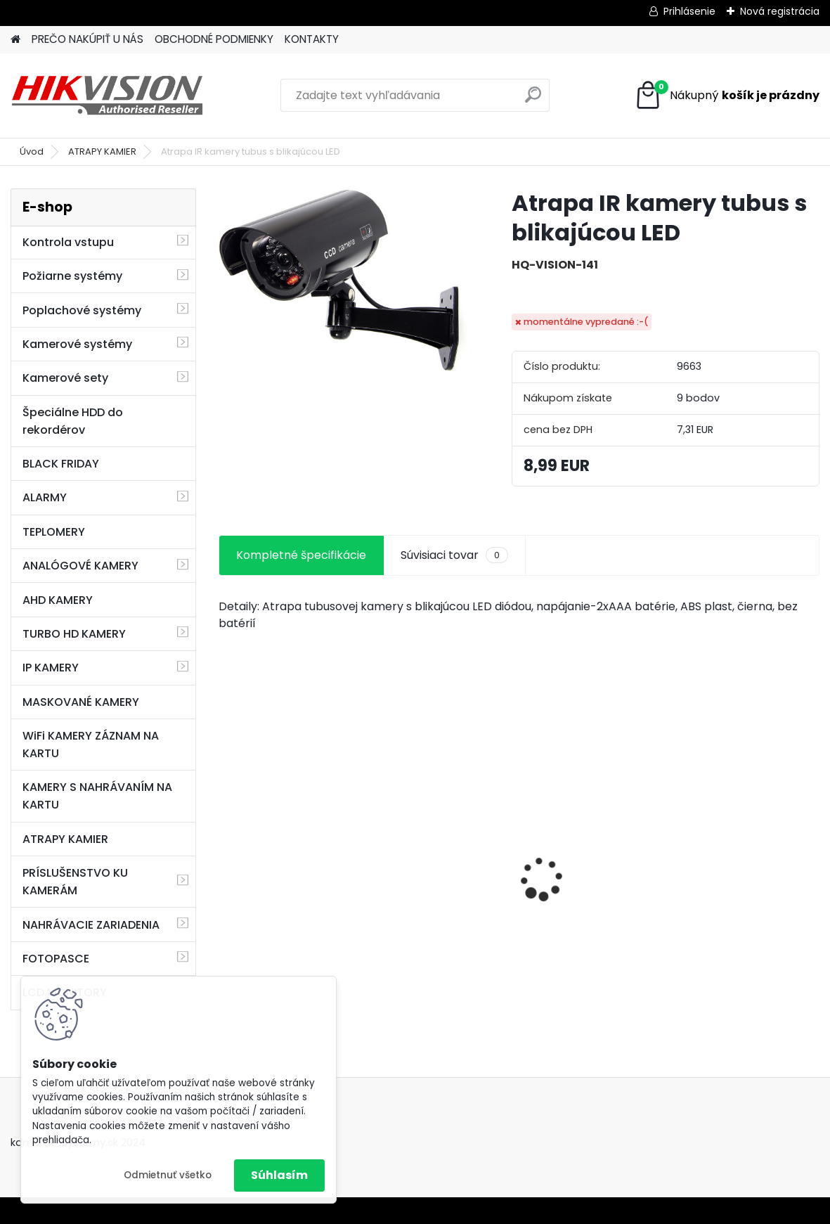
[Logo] (107, 95)
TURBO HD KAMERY (74, 634)
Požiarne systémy (72, 276)
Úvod (32, 151)
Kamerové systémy (77, 344)
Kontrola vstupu (68, 242)
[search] (533, 100)
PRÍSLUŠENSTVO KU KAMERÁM (75, 881)
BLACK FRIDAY (60, 464)
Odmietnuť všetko (168, 1175)
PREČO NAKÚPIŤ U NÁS (87, 39)
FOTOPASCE (55, 959)
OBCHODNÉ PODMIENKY (214, 39)
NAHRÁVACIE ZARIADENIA (91, 925)
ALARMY (44, 497)
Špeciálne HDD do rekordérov (72, 421)
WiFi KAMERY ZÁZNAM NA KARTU (90, 744)
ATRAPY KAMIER (102, 151)
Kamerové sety (65, 378)
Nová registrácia (779, 11)
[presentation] (226, 855)
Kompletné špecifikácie (301, 555)
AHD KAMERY (57, 600)
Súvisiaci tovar (454, 555)
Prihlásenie (689, 11)
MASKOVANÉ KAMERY (80, 702)
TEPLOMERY (53, 532)
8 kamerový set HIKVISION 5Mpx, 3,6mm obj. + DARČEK (507, 876)
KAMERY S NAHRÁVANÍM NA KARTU (97, 796)
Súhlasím (279, 1175)
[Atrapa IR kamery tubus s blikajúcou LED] (343, 280)
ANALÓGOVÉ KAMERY (80, 566)
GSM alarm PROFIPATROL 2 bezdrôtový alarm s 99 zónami (313, 909)
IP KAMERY (50, 667)
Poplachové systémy (81, 310)
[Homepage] (15, 39)
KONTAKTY (312, 39)
